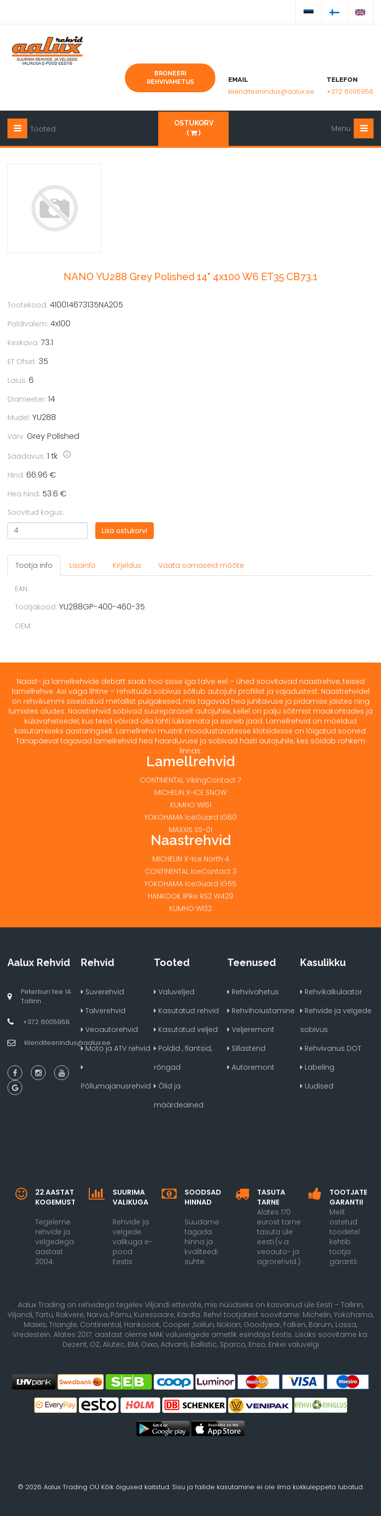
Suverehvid (102, 992)
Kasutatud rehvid (186, 1011)
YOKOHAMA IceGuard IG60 (190, 817)
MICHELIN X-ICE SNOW (190, 792)
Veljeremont (250, 1029)
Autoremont (250, 1067)
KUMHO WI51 (190, 805)
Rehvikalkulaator (331, 992)
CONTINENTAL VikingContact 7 (190, 780)
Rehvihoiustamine (261, 1011)
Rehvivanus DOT (330, 1048)
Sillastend (246, 1048)
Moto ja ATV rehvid (115, 1048)
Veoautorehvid (109, 1029)
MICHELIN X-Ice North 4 (190, 859)
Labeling (317, 1067)
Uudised (316, 1086)
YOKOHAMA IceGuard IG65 (190, 884)
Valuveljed (174, 992)
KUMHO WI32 (190, 908)
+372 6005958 (350, 91)
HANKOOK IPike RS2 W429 (190, 896)
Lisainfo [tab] (82, 565)
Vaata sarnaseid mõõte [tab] (201, 565)
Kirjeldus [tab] (127, 565)
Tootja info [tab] (34, 565)
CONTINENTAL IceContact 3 (191, 871)
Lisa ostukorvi (124, 531)
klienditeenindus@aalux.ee (271, 91)
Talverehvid (103, 1011)
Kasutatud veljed (186, 1029)
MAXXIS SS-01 (190, 830)
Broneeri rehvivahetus (170, 77)
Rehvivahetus (253, 992)
